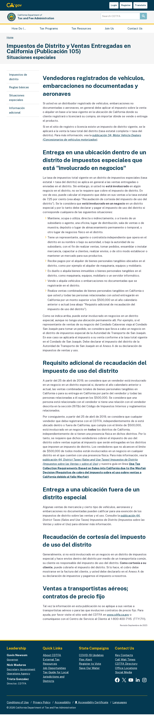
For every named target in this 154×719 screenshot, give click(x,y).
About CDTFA (52, 659)
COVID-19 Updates (91, 659)
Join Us (109, 32)
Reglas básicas (19, 92)
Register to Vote (90, 668)
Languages (119, 707)
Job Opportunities (54, 672)
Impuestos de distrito (18, 81)
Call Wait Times (125, 664)
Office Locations (126, 672)
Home (10, 42)
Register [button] (126, 5)
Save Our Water (89, 672)
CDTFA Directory (126, 668)
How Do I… (19, 32)
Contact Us (135, 32)
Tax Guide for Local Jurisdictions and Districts (56, 681)
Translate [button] (140, 5)
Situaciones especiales (16, 102)
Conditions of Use (18, 707)
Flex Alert (85, 664)
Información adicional (17, 115)
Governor (12, 664)
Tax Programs (49, 32)
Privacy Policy (42, 707)
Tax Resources (81, 32)
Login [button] (114, 5)
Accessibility (63, 707)
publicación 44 (130, 520)
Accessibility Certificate (91, 707)
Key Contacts (124, 659)
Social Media (123, 677)
